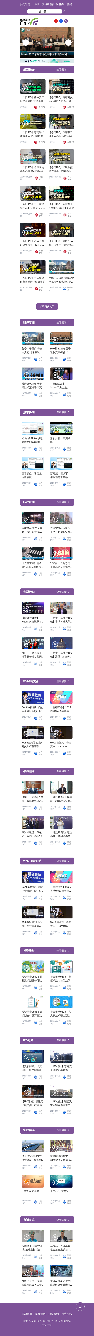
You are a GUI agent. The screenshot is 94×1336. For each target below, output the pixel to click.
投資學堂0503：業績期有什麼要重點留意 (32, 1013)
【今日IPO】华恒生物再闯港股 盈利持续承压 (32, 169)
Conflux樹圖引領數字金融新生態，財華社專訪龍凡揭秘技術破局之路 (32, 709)
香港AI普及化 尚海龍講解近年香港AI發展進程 (60, 1283)
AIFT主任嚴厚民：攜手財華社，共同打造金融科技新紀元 (32, 655)
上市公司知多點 (30, 1191)
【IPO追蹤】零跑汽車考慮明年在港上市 (61, 1068)
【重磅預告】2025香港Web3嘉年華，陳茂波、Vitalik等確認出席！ (61, 709)
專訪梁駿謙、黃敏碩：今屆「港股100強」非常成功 (32, 834)
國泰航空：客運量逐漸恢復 (32, 475)
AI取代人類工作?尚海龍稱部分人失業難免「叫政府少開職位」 (32, 1283)
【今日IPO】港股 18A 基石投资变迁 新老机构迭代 (61, 243)
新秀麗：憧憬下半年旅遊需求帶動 (60, 475)
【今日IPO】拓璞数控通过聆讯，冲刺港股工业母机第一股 (61, 169)
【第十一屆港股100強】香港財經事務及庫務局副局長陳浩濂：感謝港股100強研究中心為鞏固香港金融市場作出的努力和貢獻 (32, 799)
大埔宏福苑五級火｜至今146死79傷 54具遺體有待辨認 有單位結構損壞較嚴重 (60, 530)
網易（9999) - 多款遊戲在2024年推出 (32, 440)
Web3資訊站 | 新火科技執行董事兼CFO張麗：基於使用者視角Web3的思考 (32, 744)
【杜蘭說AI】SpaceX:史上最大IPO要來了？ (60, 385)
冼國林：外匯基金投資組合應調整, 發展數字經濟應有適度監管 (61, 1248)
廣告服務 (67, 1313)
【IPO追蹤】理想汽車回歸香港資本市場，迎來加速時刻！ (61, 1103)
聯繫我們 (54, 1313)
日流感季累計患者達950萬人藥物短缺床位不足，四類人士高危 (32, 565)
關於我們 (40, 1313)
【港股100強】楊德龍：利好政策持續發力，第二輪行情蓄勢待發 (61, 799)
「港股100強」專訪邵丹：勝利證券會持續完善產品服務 (61, 834)
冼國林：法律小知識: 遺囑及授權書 (32, 1247)
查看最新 (61, 69)
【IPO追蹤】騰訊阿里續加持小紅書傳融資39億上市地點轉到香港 (32, 1103)
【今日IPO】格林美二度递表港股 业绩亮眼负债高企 (32, 99)
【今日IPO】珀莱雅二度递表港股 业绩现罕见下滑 (61, 134)
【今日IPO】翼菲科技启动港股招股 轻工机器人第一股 (61, 99)
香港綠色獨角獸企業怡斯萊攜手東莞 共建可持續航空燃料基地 (32, 385)
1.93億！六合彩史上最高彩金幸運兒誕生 (60, 565)
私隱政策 (27, 1313)
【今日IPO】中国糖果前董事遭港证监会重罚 (32, 279)
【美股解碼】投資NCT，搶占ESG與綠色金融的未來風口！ (33, 1068)
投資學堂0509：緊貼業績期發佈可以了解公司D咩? (32, 978)
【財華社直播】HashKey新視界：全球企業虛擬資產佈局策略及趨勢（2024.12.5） (32, 620)
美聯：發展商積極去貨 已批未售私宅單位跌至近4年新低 (61, 280)
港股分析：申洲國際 (60, 440)
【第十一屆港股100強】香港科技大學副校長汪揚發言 (61, 620)
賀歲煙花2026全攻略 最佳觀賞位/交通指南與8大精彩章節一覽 (32, 530)
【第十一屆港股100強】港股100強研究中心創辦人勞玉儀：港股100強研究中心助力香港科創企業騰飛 (61, 655)
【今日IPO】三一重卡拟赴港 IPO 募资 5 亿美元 (32, 206)
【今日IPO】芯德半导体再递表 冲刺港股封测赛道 (32, 134)
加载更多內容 (47, 306)
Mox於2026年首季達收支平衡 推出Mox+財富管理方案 (61, 350)
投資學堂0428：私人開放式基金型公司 (60, 1013)
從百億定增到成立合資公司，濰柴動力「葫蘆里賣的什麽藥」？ (32, 1158)
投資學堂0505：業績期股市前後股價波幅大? (60, 978)
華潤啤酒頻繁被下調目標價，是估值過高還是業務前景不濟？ (60, 1158)
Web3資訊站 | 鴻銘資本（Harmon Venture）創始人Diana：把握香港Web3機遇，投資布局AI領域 (61, 744)
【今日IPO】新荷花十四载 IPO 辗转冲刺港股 (61, 206)
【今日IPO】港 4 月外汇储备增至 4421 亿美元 (32, 243)
